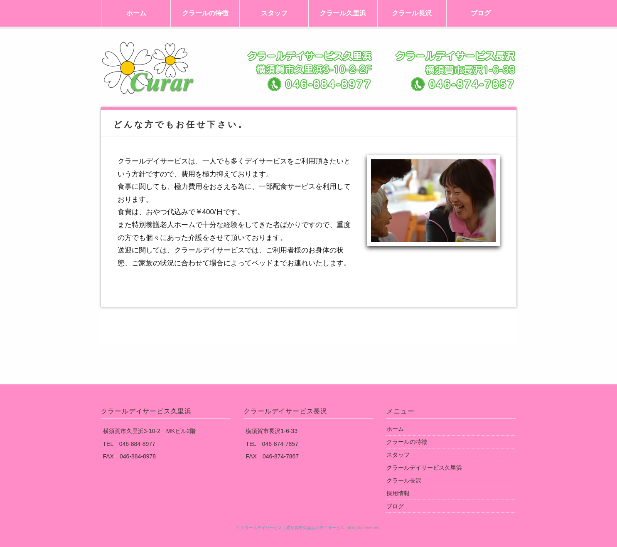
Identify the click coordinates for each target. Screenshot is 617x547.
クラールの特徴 (205, 13)
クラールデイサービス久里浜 (424, 467)
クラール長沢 (412, 13)
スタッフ (274, 13)
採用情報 (398, 493)
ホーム (136, 13)
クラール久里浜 (343, 13)
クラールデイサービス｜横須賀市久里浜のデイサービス (292, 527)
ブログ (481, 13)
